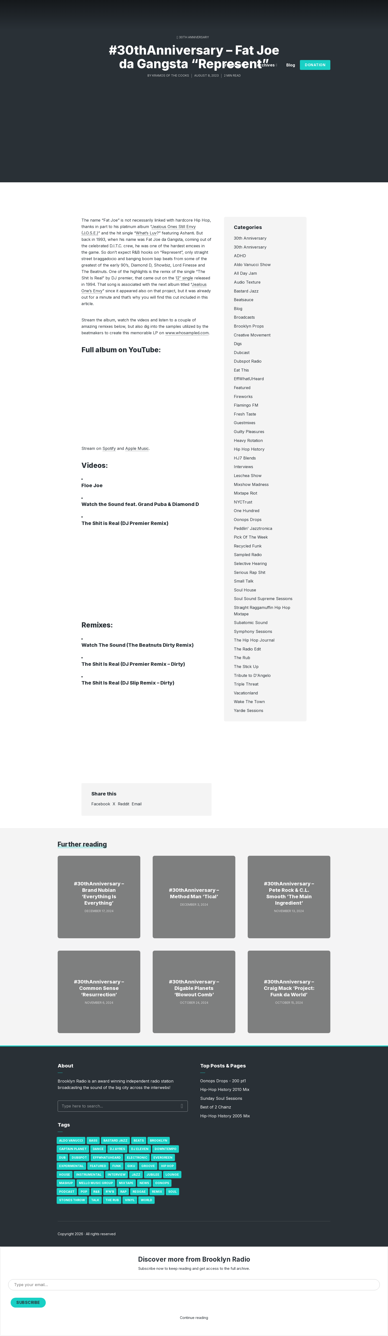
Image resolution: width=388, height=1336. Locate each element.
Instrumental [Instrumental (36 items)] (88, 1174)
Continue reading (194, 1317)
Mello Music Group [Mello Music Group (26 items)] (96, 1183)
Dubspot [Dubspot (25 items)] (79, 1157)
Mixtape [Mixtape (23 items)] (126, 1183)
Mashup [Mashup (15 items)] (66, 1183)
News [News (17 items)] (144, 1183)
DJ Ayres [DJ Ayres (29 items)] (117, 1149)
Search (182, 1106)
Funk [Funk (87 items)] (116, 1166)
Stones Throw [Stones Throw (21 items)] (72, 1200)
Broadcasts (233, 65)
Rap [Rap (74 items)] (123, 1191)
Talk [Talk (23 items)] (95, 1200)
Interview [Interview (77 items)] (116, 1174)
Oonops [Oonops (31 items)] (162, 1183)
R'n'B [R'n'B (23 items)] (110, 1191)
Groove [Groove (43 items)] (148, 1166)
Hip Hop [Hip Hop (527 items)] (167, 1166)
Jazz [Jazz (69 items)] (136, 1174)
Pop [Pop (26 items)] (84, 1191)
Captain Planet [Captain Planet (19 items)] (73, 1149)
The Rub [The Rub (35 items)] (112, 1200)
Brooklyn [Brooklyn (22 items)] (158, 1140)
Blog (290, 65)
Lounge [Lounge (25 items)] (172, 1174)
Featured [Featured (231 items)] (98, 1166)
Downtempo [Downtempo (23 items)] (165, 1149)
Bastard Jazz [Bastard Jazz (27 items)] (115, 1140)
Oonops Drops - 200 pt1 (223, 1080)
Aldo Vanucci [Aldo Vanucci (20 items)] (71, 1140)
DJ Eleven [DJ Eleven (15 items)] (139, 1149)
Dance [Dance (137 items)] (98, 1149)
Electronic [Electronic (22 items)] (137, 1157)
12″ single (184, 277)
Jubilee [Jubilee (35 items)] (152, 1174)
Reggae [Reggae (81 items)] (139, 1191)
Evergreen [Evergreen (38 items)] (162, 1157)
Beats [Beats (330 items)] (139, 1140)
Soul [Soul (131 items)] (172, 1191)
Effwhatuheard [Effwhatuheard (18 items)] (107, 1157)
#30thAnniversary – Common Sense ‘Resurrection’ (99, 988)
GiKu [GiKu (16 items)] (131, 1166)
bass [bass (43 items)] (93, 1140)
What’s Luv (146, 232)
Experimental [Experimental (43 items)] (71, 1166)
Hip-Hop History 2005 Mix (225, 1115)
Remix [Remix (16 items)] (157, 1191)
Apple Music (137, 448)
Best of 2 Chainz (215, 1107)
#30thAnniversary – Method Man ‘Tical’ (194, 893)
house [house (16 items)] (64, 1174)
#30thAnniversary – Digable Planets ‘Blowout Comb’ (194, 988)
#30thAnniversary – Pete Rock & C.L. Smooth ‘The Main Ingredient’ (289, 893)
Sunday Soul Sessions (221, 1098)
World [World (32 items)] (146, 1200)
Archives (266, 65)
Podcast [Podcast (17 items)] (66, 1191)
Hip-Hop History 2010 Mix (224, 1089)
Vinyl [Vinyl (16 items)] (130, 1200)
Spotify (109, 448)
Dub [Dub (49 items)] (62, 1157)
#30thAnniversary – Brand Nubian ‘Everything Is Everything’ (99, 893)
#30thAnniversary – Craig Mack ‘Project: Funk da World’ (289, 988)
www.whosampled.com (187, 332)
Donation (315, 65)
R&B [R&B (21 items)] (96, 1191)
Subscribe (28, 1302)
